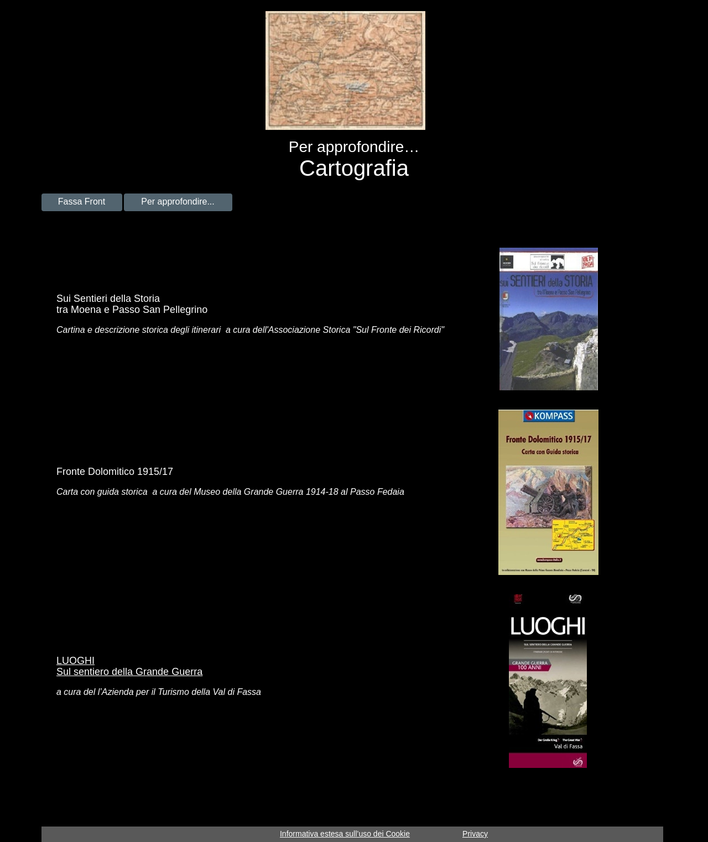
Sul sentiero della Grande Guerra (129, 671)
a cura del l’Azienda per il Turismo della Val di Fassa (158, 692)
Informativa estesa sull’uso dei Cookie (345, 833)
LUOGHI (75, 660)
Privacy (475, 833)
